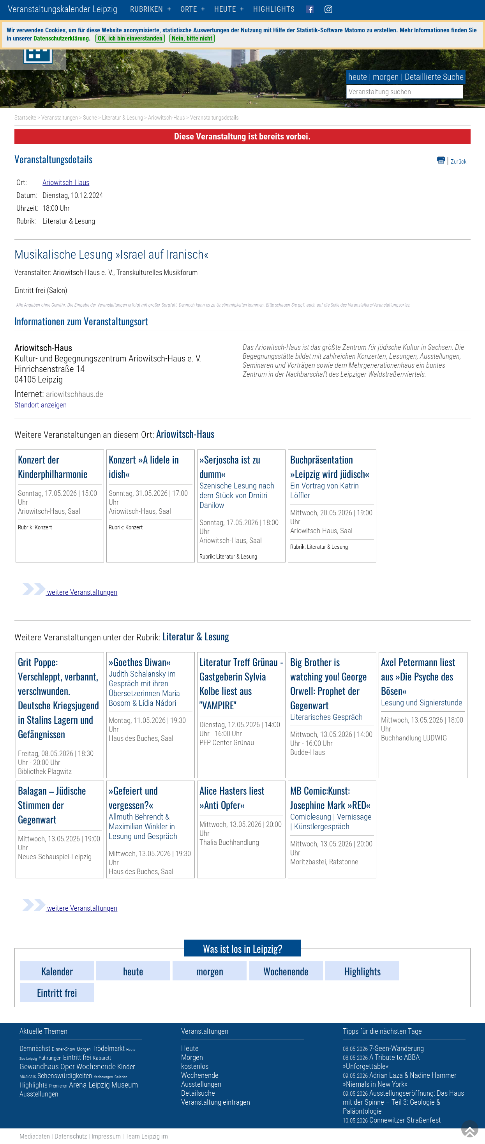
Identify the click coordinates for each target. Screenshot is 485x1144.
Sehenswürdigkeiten (64, 1076)
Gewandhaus (39, 1066)
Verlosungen (103, 1077)
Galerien (121, 1077)
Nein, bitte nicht (192, 38)
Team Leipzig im (146, 1136)
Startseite (25, 117)
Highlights (274, 9)
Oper (67, 1066)
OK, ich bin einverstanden (130, 38)
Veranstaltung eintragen (215, 1102)
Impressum (106, 1136)
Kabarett (102, 1058)
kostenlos (194, 1066)
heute (357, 77)
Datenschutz (71, 1136)
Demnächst (34, 1048)
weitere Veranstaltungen (69, 592)
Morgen (84, 1049)
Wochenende (96, 1066)
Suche (90, 117)
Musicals (27, 1076)
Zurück (459, 161)
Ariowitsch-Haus (166, 117)
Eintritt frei (77, 1057)
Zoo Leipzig (28, 1058)
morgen (386, 77)
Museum (124, 1084)
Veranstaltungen (59, 117)
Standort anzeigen (40, 404)
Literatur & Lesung (122, 117)
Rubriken (146, 9)
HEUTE (225, 9)
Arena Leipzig (89, 1084)
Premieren (58, 1086)
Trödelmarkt (108, 1048)
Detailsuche (198, 1093)
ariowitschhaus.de (74, 394)
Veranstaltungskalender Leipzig (62, 9)
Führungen (50, 1058)
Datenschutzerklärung (61, 38)
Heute (131, 1049)
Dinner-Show (63, 1049)
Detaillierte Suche (434, 77)
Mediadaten (34, 1136)
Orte (188, 9)
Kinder (126, 1067)
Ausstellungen (38, 1094)
